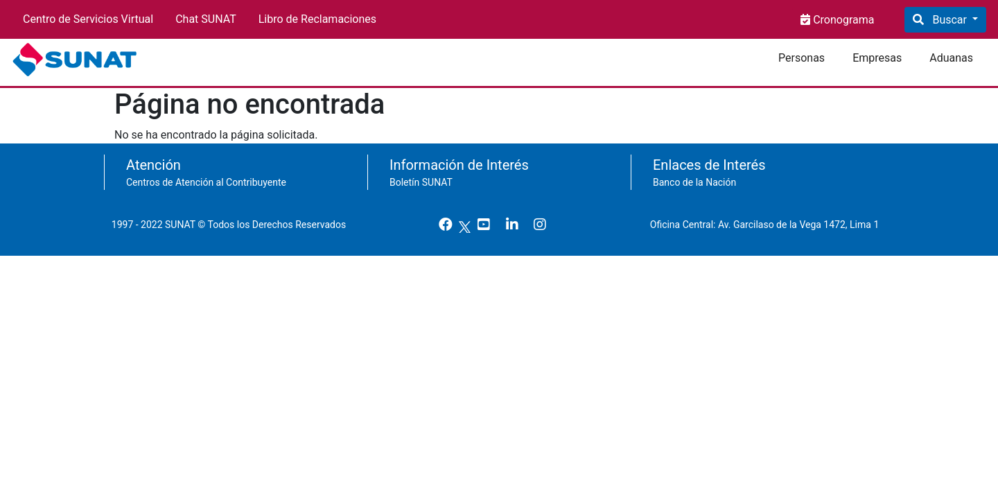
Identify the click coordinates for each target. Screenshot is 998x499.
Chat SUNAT (205, 19)
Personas (801, 57)
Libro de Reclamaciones (317, 19)
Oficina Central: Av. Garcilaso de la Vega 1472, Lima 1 (769, 224)
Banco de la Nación (694, 182)
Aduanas (951, 57)
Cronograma (842, 19)
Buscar (949, 19)
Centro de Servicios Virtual (88, 19)
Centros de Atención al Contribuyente (206, 182)
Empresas (877, 57)
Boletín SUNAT (421, 182)
